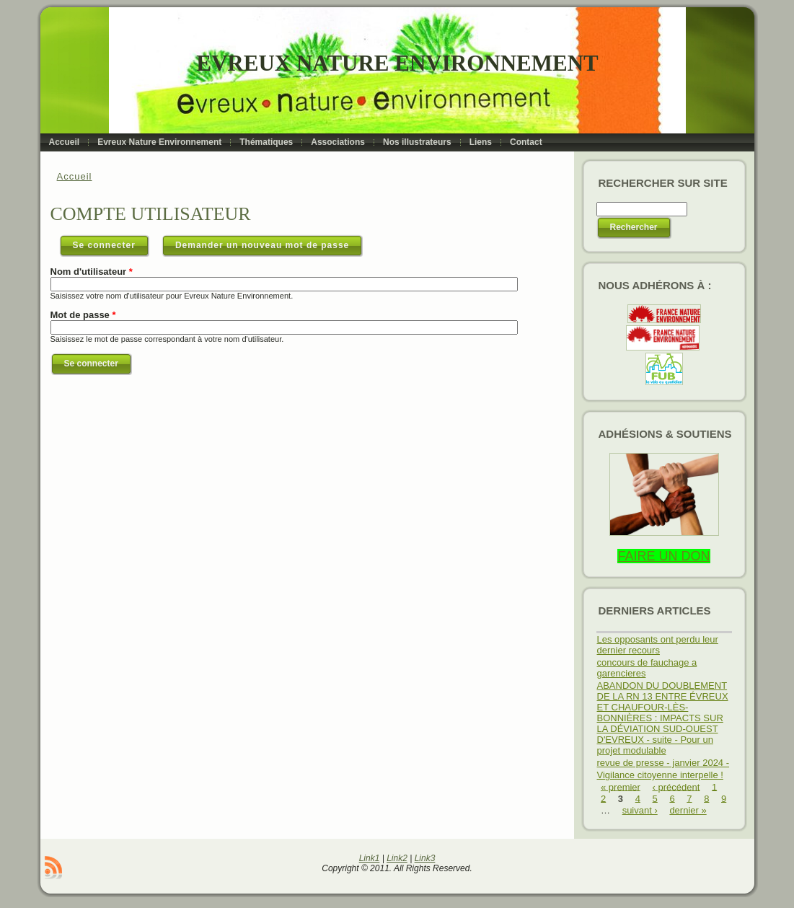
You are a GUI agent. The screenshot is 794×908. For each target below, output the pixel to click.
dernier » (687, 810)
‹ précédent (676, 786)
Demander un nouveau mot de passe (262, 245)
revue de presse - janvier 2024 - (663, 762)
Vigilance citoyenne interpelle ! (660, 775)
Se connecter (111, 242)
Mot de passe (83, 314)
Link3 (425, 858)
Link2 (397, 858)
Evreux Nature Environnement (397, 63)
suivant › (640, 810)
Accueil (74, 176)
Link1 (369, 858)
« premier (620, 786)
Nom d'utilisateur (91, 271)
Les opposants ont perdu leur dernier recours (657, 645)
